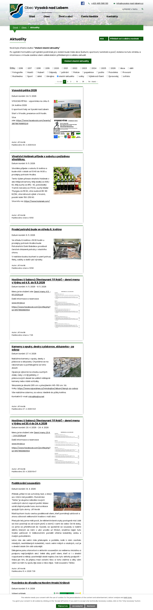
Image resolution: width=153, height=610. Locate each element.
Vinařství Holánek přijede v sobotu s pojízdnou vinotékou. (76, 92)
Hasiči (30, 72)
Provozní (127, 72)
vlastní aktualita (66, 76)
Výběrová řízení (96, 76)
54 (89, 82)
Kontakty (112, 16)
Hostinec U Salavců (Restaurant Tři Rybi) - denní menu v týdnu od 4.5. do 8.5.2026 (29, 194)
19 (77, 82)
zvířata (126, 76)
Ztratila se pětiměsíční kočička (31, 442)
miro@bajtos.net (81, 264)
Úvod (15, 27)
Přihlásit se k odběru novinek (126, 39)
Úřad (32, 16)
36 (83, 82)
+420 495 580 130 (99, 3)
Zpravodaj (113, 76)
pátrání (65, 72)
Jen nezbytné (77, 606)
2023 (84, 68)
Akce (122, 68)
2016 (21, 68)
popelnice (89, 72)
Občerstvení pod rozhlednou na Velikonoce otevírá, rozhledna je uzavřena (119, 445)
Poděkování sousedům (26, 290)
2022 (75, 68)
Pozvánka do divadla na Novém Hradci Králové (76, 292)
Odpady (53, 72)
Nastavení (91, 606)
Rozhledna (18, 76)
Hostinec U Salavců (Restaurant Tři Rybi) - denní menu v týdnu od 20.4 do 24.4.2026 (120, 194)
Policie (76, 72)
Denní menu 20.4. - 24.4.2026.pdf (107, 219)
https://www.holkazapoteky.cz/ (76, 498)
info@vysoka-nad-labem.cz (129, 3)
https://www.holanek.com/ (82, 157)
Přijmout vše (62, 606)
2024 (94, 68)
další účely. (128, 597)
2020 (56, 68)
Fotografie (18, 72)
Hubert (41, 72)
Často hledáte (89, 16)
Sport (30, 76)
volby (81, 76)
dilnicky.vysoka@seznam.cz (127, 387)
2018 (39, 68)
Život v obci (66, 16)
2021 (66, 68)
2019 (47, 68)
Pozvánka (113, 72)
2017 (30, 68)
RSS (102, 39)
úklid (39, 76)
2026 (113, 68)
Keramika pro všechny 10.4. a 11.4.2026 (120, 292)
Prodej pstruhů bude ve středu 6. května (121, 92)
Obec (47, 16)
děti (131, 68)
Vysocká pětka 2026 (24, 90)
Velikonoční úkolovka (70, 442)
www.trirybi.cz (18, 250)
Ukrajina (50, 76)
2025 (103, 68)
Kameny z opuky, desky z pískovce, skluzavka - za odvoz (76, 191)
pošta (101, 72)
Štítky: (12, 68)
